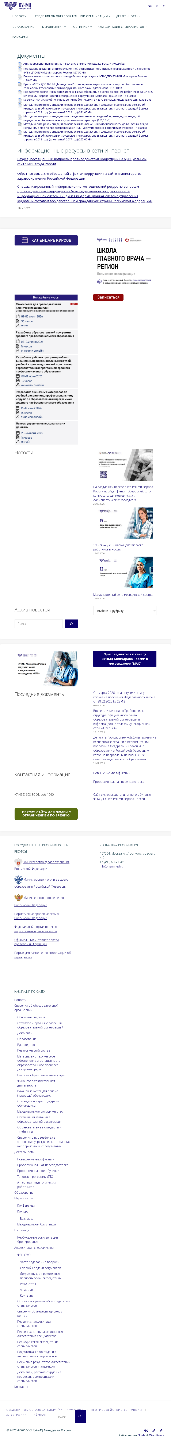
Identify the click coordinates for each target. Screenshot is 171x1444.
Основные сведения (31, 1017)
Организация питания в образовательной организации (39, 1119)
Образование (27, 1039)
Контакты (26, 1295)
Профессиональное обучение (38, 1171)
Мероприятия (23, 1198)
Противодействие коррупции (120, 1410)
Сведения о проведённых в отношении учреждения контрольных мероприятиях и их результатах (43, 1141)
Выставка (26, 1219)
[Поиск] (71, 623)
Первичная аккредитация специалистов (34, 1323)
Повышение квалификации (111, 773)
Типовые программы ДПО (35, 1177)
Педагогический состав (33, 1050)
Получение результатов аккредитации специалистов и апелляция (43, 1364)
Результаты (28, 1284)
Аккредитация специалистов (34, 1248)
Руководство (26, 1045)
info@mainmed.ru (112, 866)
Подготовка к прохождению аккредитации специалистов (37, 1354)
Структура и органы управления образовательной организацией (40, 1025)
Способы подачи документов (40, 1268)
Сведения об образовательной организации (46, 1410)
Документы (25, 1033)
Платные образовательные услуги (41, 1075)
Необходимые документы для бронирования (37, 1239)
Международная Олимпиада (36, 1224)
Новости (20, 1000)
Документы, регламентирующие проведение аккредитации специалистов (39, 1376)
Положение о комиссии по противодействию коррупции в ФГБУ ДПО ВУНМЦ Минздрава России (85, 76)
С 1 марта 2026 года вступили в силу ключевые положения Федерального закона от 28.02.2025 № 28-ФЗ (124, 697)
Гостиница (21, 1230)
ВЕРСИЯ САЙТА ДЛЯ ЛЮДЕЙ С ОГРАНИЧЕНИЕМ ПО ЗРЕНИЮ (46, 813)
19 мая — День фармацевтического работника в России (118, 547)
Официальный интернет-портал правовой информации (36, 942)
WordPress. (157, 1435)
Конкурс (22, 1211)
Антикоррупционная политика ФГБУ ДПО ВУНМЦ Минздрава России (67, 63)
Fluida (141, 1435)
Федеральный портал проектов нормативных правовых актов (36, 929)
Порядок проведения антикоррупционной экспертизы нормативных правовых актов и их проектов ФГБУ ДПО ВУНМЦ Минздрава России (86, 70)
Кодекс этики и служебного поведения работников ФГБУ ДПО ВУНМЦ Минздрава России (80, 99)
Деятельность (24, 1152)
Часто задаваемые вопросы (40, 1262)
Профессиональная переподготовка (118, 782)
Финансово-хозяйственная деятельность (36, 1083)
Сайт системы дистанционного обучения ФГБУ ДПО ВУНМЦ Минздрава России (122, 797)
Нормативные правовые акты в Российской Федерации (36, 916)
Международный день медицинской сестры (123, 595)
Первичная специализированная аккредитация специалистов (40, 1334)
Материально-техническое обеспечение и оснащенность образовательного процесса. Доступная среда (38, 1062)
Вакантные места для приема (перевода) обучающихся (37, 1093)
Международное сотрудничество (40, 1111)
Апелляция (27, 1289)
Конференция (26, 1205)
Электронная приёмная (27, 1414)
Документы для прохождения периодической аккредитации (40, 1276)
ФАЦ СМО (24, 1255)
